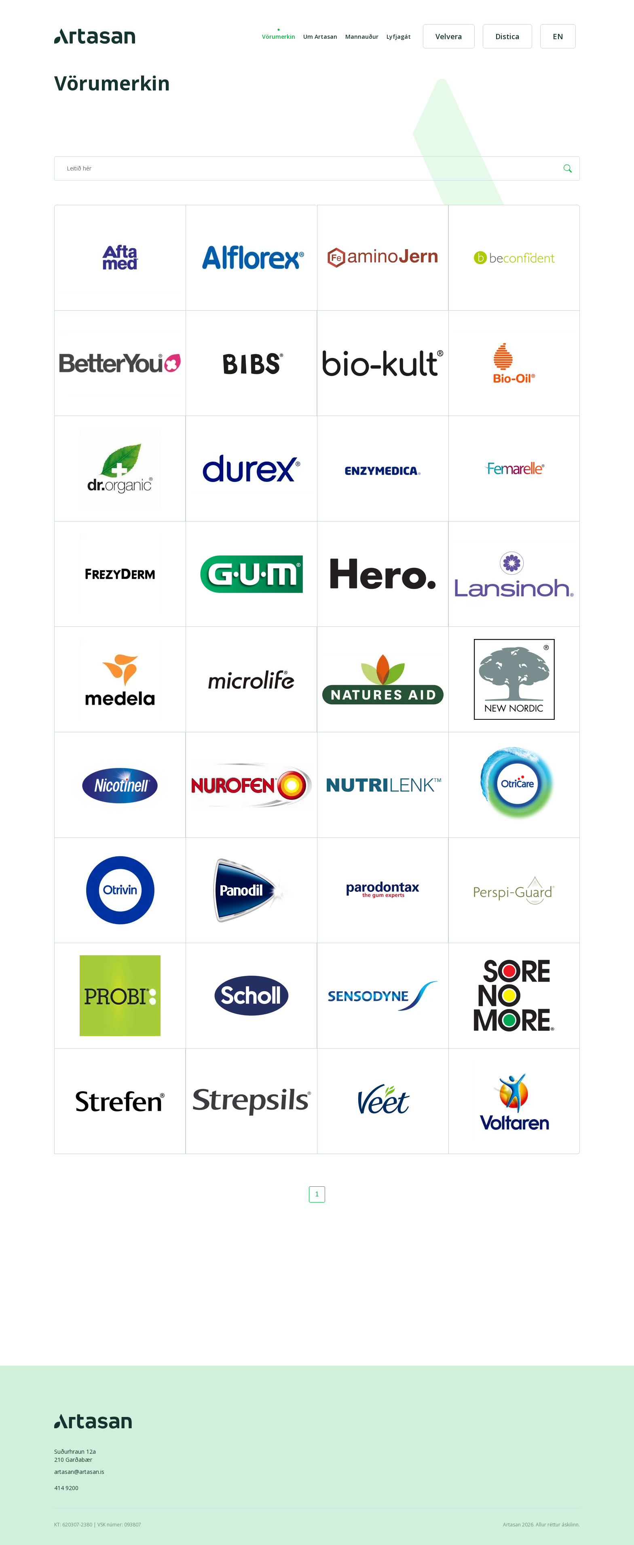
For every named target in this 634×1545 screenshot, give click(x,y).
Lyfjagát (399, 36)
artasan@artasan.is (79, 1472)
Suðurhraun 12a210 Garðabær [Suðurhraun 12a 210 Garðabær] (75, 1455)
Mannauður (361, 36)
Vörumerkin (278, 36)
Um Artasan (320, 36)
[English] (558, 36)
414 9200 (66, 1488)
